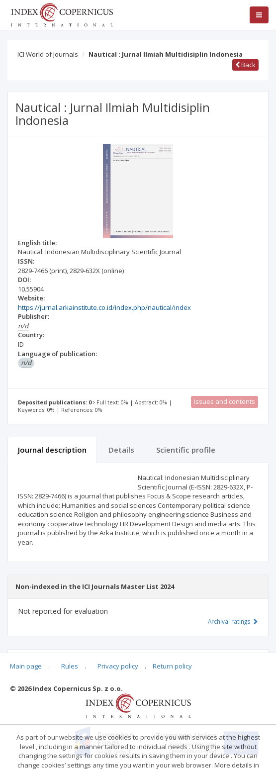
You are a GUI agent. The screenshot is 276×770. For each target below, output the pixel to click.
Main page (26, 666)
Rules (69, 666)
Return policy (172, 666)
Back (245, 64)
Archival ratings (233, 621)
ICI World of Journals (47, 54)
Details (121, 450)
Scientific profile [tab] (185, 450)
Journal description (52, 450)
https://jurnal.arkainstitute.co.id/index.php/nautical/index (104, 307)
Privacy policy (117, 666)
